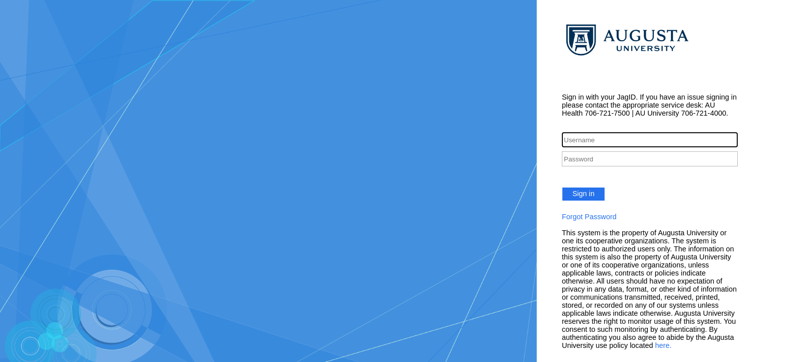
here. (663, 345)
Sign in (583, 194)
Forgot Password (589, 217)
